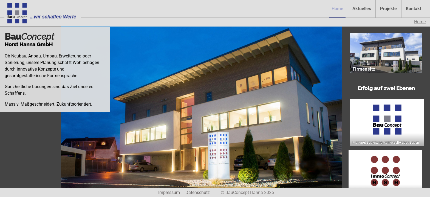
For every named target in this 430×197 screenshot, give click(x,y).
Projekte (388, 8)
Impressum (169, 192)
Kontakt (413, 8)
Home (337, 8)
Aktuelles (361, 8)
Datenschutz (197, 192)
